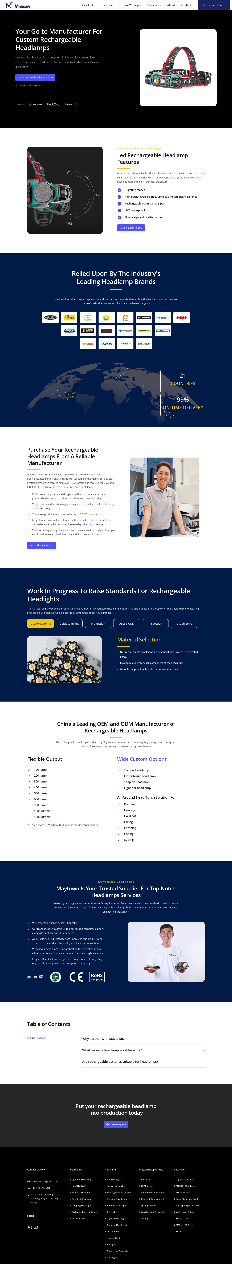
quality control (87, 524)
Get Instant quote (213, 5)
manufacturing (93, 498)
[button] (89, 5)
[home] (41, 5)
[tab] (40, 623)
